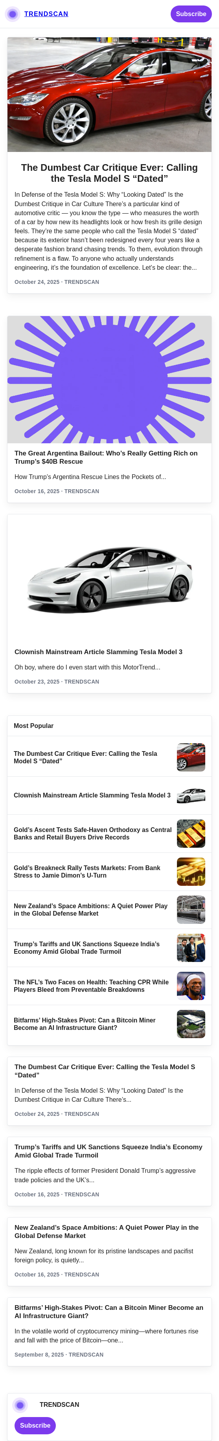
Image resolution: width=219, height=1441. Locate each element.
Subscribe (191, 14)
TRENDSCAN (46, 14)
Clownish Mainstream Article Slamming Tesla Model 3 (98, 652)
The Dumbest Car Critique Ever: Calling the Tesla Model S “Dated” (109, 173)
